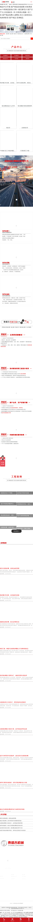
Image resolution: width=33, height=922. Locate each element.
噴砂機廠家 (11, 891)
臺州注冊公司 (6, 893)
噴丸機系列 (16, 55)
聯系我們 (27, 58)
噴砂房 (15, 33)
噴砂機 (7, 33)
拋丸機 (11, 33)
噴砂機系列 (5, 55)
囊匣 (17, 893)
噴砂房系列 (27, 55)
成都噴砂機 (26, 33)
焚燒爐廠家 (27, 891)
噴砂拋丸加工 (21, 33)
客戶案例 (16, 58)
